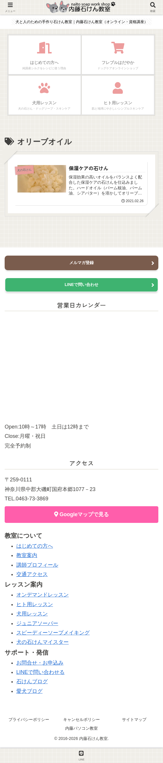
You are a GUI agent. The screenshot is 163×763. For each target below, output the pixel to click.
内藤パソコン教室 (81, 729)
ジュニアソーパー (37, 624)
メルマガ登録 (81, 264)
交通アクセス (32, 576)
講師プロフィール (37, 566)
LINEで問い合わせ (81, 286)
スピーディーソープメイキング (53, 634)
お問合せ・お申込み (39, 664)
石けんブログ (32, 683)
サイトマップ (134, 721)
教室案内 (26, 557)
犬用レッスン (32, 615)
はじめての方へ (34, 547)
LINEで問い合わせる (40, 674)
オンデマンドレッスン (42, 596)
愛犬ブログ (29, 692)
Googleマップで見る (81, 516)
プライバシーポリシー (28, 721)
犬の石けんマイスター (42, 643)
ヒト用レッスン (34, 605)
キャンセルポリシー (81, 721)
